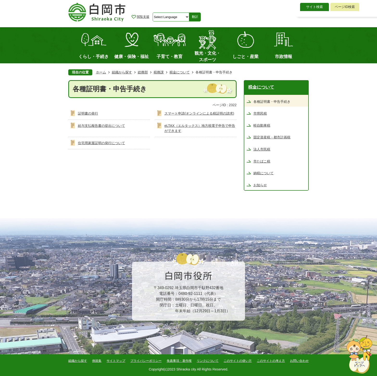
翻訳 (195, 17)
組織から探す (122, 72)
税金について (180, 72)
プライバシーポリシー (146, 361)
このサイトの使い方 (238, 361)
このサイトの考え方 (271, 361)
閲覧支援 (143, 17)
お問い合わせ (299, 361)
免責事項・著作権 (179, 361)
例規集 (96, 361)
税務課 (159, 72)
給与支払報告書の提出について (101, 126)
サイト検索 (314, 7)
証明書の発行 (88, 113)
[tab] (314, 7)
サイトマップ (116, 361)
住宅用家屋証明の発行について (101, 143)
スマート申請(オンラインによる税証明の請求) (199, 113)
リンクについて (208, 361)
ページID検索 (345, 7)
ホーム (101, 72)
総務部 (143, 72)
